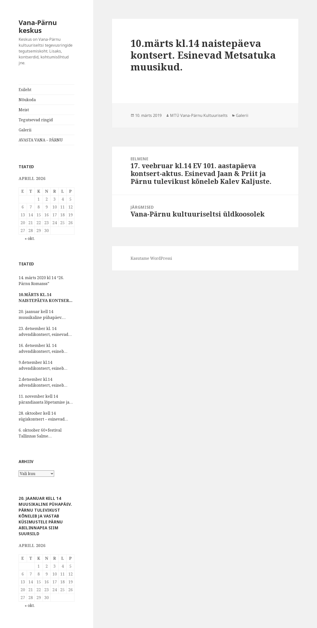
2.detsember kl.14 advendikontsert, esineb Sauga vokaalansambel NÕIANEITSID (41, 382)
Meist (24, 109)
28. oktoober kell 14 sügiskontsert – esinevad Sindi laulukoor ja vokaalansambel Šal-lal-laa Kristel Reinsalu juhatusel (44, 416)
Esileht (25, 89)
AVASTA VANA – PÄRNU (41, 140)
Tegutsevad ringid (36, 120)
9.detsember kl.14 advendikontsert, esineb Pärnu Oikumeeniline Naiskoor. (41, 365)
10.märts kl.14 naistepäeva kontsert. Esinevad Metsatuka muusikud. (46, 297)
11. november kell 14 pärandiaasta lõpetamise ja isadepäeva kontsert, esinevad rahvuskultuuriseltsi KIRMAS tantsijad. (46, 399)
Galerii (25, 130)
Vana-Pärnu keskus (38, 26)
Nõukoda (27, 99)
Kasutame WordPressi (151, 258)
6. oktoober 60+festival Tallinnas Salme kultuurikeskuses (40, 433)
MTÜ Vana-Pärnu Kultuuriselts (199, 115)
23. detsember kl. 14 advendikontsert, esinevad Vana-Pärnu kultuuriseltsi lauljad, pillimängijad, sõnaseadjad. (43, 331)
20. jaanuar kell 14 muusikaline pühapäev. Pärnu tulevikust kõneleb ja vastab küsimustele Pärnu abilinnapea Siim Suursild (45, 314)
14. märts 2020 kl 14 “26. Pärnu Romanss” (41, 280)
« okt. (30, 238)
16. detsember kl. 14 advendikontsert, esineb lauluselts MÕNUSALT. (41, 348)
